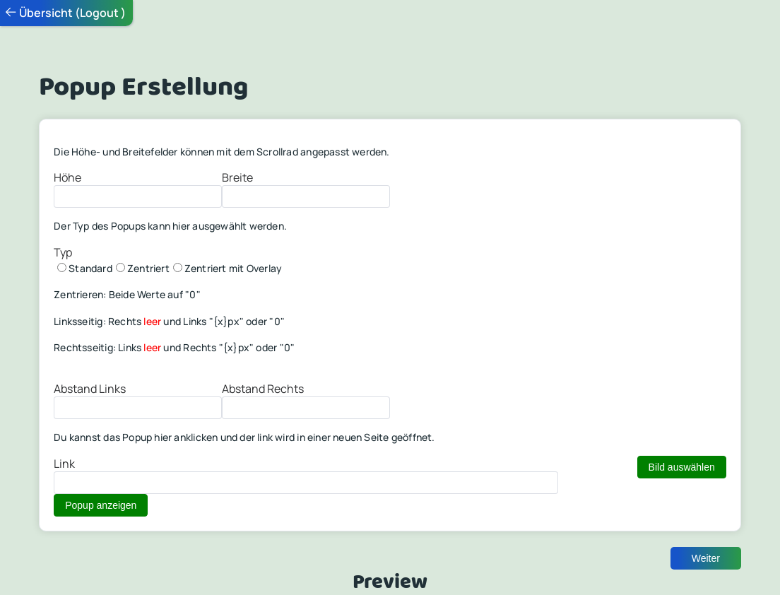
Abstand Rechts (263, 388)
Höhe (67, 177)
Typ (63, 252)
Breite (237, 177)
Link (64, 463)
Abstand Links (90, 388)
